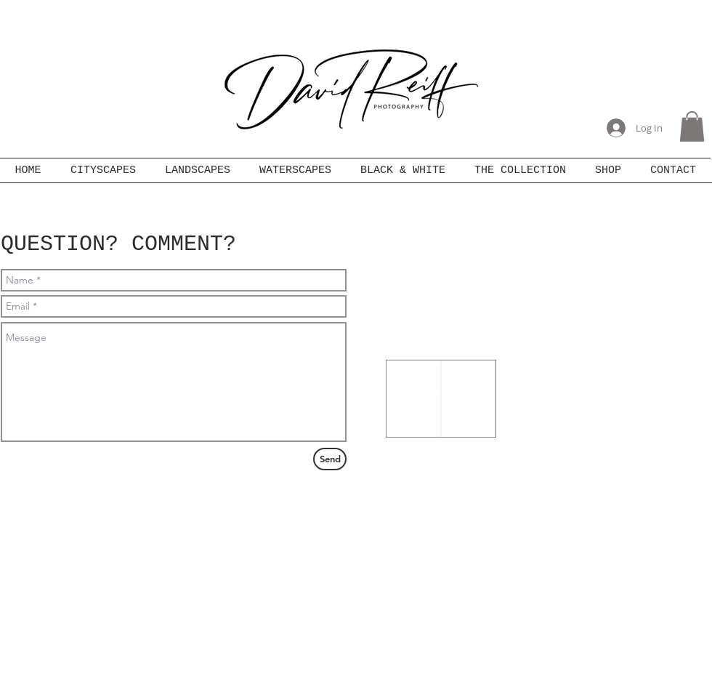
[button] (692, 126)
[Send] (330, 459)
